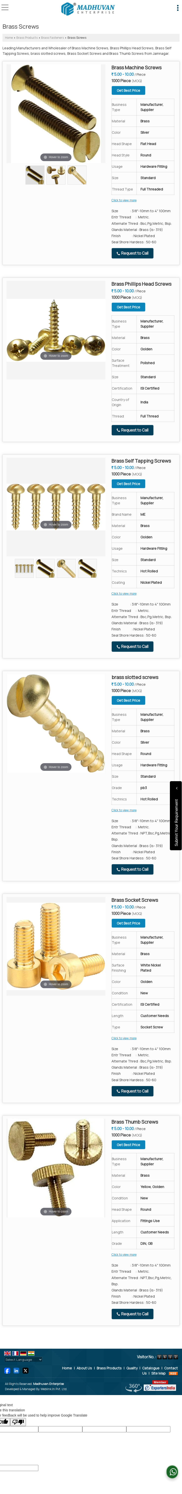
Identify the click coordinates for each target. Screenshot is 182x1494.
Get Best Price (128, 90)
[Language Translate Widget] (23, 1359)
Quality (131, 1368)
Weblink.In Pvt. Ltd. (54, 1389)
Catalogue (150, 1368)
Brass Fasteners (52, 38)
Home (9, 38)
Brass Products (27, 38)
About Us (84, 1368)
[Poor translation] (18, 1422)
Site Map (158, 1373)
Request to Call (132, 253)
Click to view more (124, 200)
